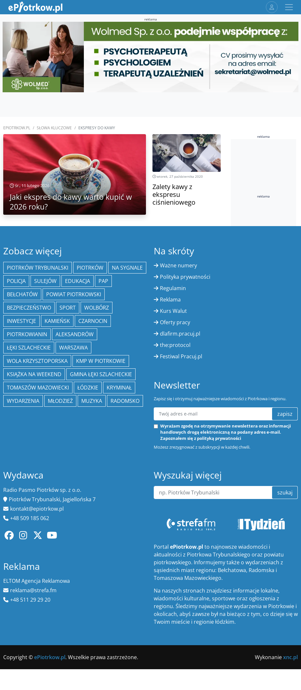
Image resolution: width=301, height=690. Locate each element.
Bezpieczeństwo (29, 307)
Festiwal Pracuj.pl (181, 356)
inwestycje (21, 321)
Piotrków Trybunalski (37, 267)
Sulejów (45, 281)
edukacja (77, 281)
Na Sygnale (127, 267)
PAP (103, 281)
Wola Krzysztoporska (37, 360)
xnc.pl (290, 657)
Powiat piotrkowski (73, 294)
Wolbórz (96, 307)
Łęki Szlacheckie (29, 347)
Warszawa (73, 347)
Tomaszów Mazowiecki (38, 387)
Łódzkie (87, 387)
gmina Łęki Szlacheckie (101, 374)
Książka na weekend (34, 374)
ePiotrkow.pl (16, 128)
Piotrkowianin (27, 334)
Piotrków (90, 267)
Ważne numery (178, 265)
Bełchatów (22, 294)
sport (67, 307)
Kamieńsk (57, 321)
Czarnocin (92, 321)
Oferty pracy (175, 322)
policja (16, 281)
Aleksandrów (75, 334)
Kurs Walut (173, 310)
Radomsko (125, 400)
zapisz (285, 413)
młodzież (60, 400)
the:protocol (175, 345)
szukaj (285, 492)
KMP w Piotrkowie (100, 360)
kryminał (119, 387)
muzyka (91, 400)
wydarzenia (23, 400)
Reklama (170, 299)
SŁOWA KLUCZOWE (54, 128)
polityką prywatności (219, 438)
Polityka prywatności (185, 276)
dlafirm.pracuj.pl (180, 333)
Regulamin (173, 288)
